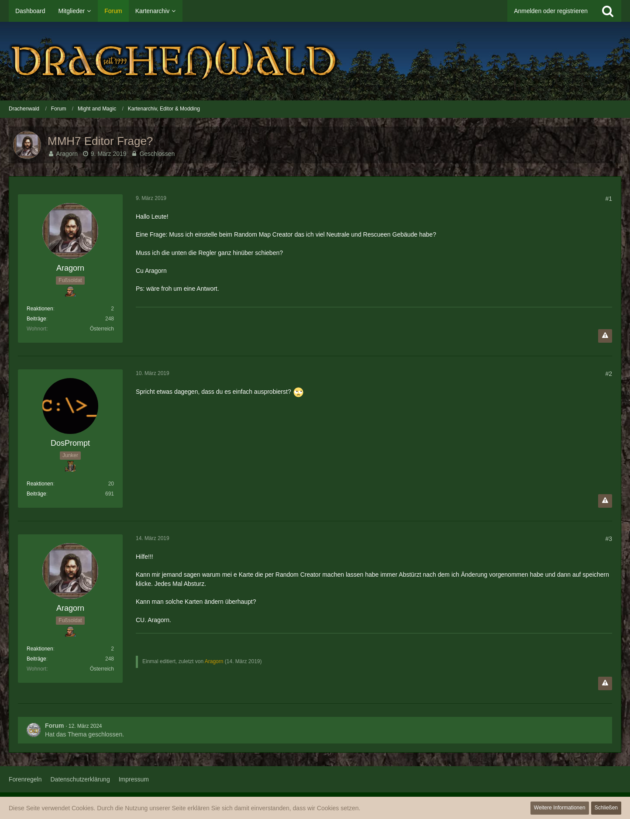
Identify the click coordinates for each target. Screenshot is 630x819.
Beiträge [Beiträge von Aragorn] (36, 319)
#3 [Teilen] (608, 538)
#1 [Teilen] (608, 198)
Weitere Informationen (559, 808)
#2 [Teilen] (608, 373)
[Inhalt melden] (605, 336)
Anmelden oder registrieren (551, 10)
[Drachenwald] (315, 61)
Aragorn (67, 153)
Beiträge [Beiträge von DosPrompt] (36, 494)
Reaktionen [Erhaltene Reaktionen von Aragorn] (40, 309)
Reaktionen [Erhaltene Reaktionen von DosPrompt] (40, 484)
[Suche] (607, 11)
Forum (54, 725)
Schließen (606, 808)
